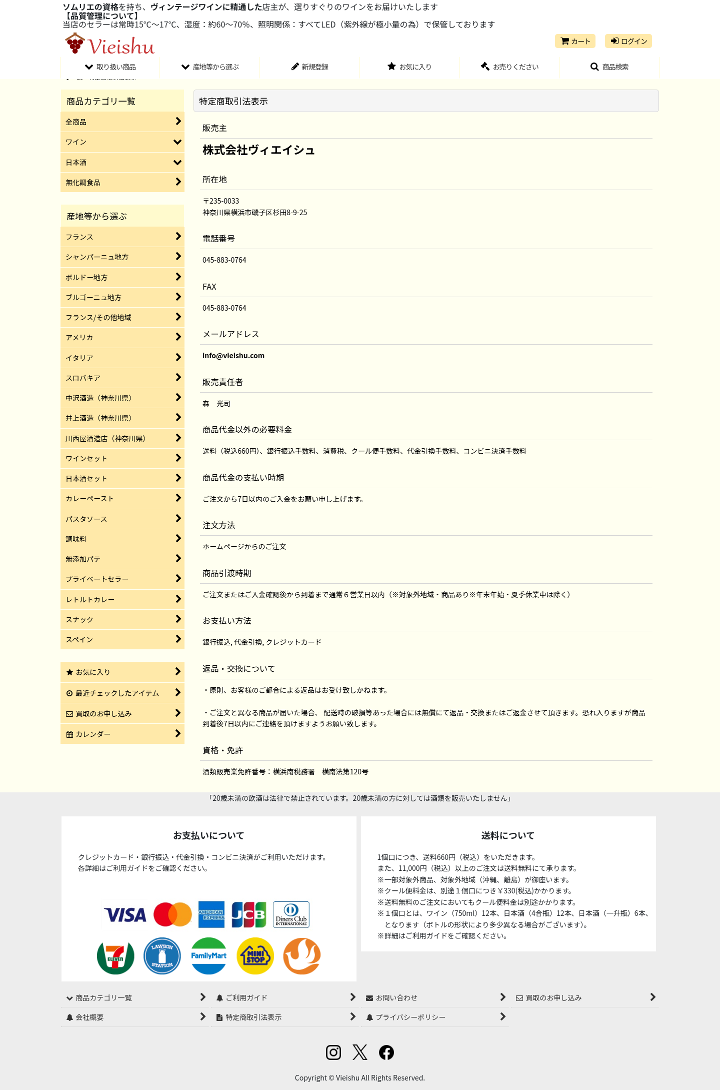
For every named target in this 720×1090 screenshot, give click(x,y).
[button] (610, 68)
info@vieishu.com (233, 355)
